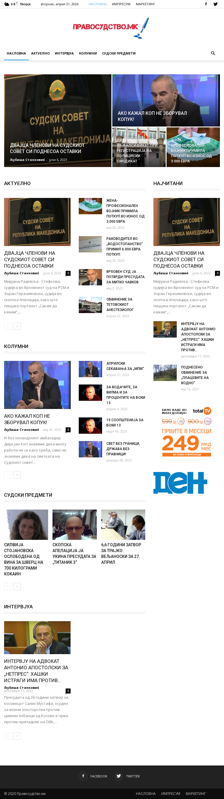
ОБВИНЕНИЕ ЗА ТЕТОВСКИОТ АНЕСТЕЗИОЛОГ (120, 304)
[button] (213, 53)
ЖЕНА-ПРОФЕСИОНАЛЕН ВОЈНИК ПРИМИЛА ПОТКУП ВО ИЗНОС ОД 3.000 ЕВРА (125, 211)
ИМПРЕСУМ (121, 4)
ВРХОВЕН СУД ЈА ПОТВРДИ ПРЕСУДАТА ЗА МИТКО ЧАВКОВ (125, 277)
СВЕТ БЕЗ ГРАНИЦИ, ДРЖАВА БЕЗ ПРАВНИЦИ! (123, 449)
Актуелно (40, 53)
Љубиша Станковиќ (27, 159)
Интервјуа (64, 53)
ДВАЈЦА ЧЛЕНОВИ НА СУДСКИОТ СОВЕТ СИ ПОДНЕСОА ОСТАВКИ (29, 259)
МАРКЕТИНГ (145, 4)
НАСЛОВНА (97, 4)
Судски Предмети (119, 53)
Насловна (16, 53)
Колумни (88, 53)
